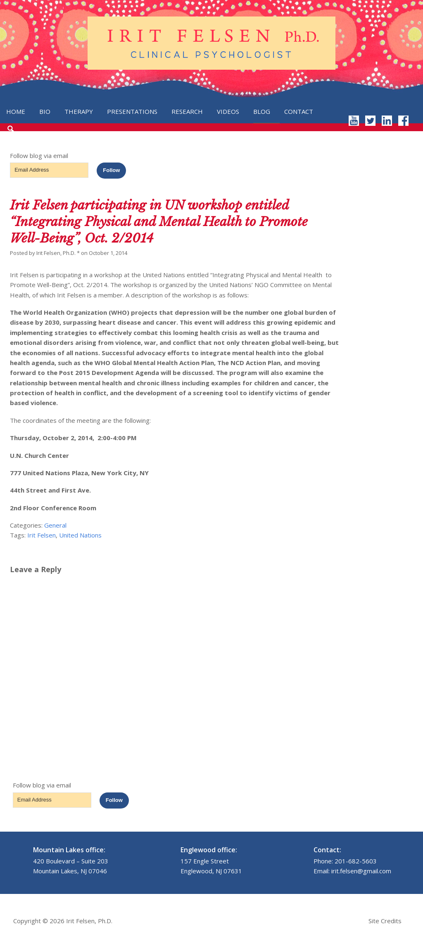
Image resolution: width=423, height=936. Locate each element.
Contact (298, 111)
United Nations (80, 535)
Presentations (132, 111)
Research (187, 111)
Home (15, 111)
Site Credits (385, 921)
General (55, 525)
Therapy (78, 111)
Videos (228, 111)
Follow (111, 170)
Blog (261, 111)
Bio (44, 111)
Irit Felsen (41, 535)
